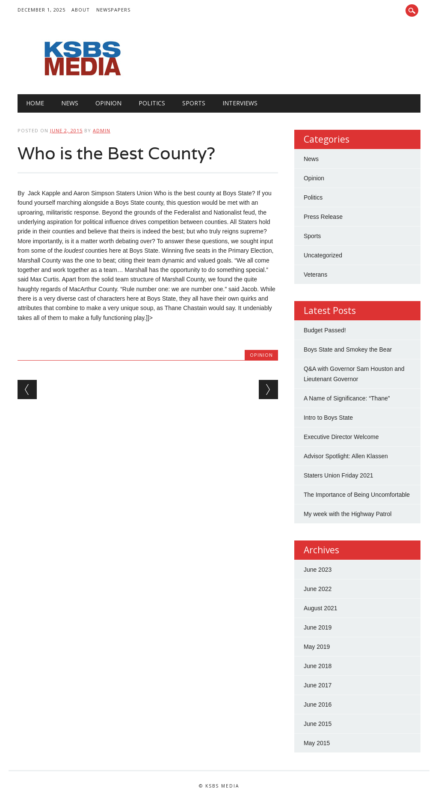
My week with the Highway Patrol (347, 513)
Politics (152, 103)
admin (101, 130)
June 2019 (317, 627)
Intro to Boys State (328, 417)
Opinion (108, 103)
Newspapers (113, 9)
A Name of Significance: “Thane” (347, 398)
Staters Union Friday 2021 (338, 475)
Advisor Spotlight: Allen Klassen (346, 456)
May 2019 (317, 646)
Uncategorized (323, 255)
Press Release (323, 216)
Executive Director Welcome (341, 436)
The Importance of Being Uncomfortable (357, 494)
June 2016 (317, 704)
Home (35, 103)
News (69, 103)
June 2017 (317, 685)
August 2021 (320, 608)
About (80, 9)
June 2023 (317, 569)
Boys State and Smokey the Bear (348, 349)
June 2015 (317, 723)
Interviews (239, 103)
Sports (193, 103)
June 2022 (317, 588)
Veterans (315, 274)
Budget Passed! (326, 330)
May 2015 (317, 743)
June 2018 (317, 666)
